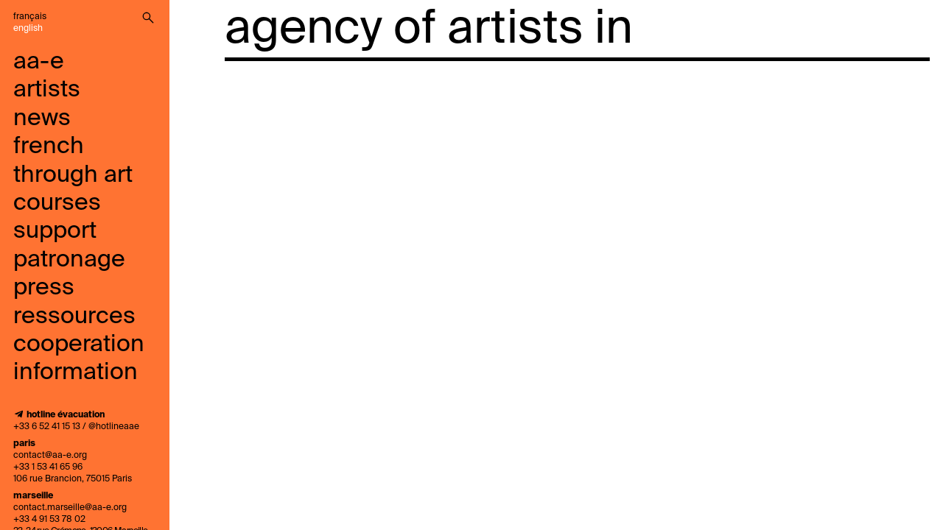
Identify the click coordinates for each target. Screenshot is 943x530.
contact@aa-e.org (50, 455)
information (75, 372)
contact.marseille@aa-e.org (70, 508)
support (55, 231)
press (43, 288)
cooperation (78, 344)
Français (29, 17)
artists (46, 90)
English (28, 28)
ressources (74, 316)
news (42, 118)
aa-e (38, 62)
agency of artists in (429, 29)
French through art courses (73, 175)
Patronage (69, 260)
